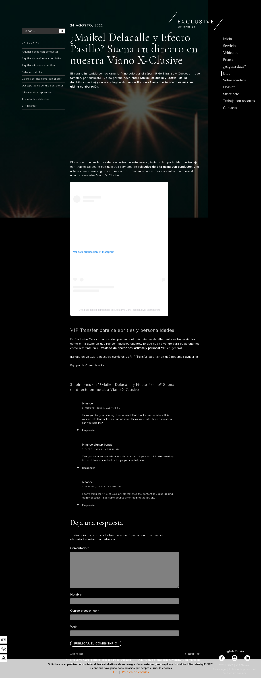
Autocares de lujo (33, 72)
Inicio (227, 39)
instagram (238, 657)
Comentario (79, 548)
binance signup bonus (97, 444)
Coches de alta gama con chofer (41, 78)
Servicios (230, 46)
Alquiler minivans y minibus (38, 65)
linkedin (249, 657)
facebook (225, 657)
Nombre (76, 594)
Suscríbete (231, 94)
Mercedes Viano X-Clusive (100, 175)
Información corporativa (36, 92)
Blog (227, 73)
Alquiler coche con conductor (40, 51)
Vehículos (230, 52)
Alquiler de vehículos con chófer (41, 58)
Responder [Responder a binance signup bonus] (88, 468)
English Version (234, 651)
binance (87, 403)
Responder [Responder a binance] (88, 430)
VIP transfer (29, 106)
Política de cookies (135, 672)
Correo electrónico (84, 610)
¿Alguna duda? (234, 66)
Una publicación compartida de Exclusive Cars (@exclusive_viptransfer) (119, 309)
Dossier (229, 87)
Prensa (228, 59)
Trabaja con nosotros (239, 101)
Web (73, 626)
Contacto (230, 108)
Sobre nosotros (234, 80)
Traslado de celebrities (35, 99)
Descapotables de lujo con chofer (42, 85)
